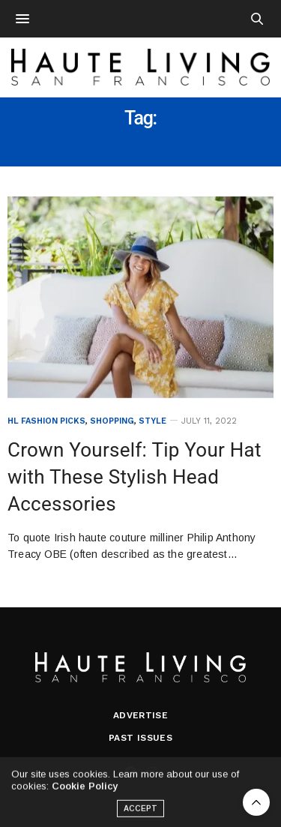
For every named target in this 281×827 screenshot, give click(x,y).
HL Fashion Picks (46, 421)
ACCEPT (141, 813)
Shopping (112, 421)
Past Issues (140, 738)
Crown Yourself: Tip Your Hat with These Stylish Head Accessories (134, 477)
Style (152, 421)
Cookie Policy (85, 790)
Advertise (141, 715)
